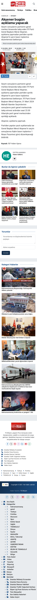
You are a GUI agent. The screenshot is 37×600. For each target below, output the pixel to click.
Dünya (15, 475)
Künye (7, 572)
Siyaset (13, 16)
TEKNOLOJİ (6, 475)
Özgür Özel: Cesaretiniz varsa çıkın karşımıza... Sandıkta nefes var (26, 182)
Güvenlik (12, 552)
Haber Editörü (18, 154)
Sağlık (31, 473)
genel (11, 509)
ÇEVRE (11, 542)
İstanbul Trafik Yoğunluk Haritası (13, 456)
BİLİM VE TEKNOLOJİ (17, 549)
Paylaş (5, 76)
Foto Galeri (9, 557)
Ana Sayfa (8, 502)
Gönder (6, 253)
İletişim (8, 574)
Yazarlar (8, 562)
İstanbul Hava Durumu (10, 452)
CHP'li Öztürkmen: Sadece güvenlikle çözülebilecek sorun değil (10, 182)
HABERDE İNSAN (15, 544)
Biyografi (8, 567)
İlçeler (22, 475)
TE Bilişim (23, 491)
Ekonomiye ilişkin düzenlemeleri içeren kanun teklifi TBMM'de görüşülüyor (26, 200)
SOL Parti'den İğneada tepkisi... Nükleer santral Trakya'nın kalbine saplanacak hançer (9, 200)
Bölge (11, 554)
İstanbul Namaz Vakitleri (10, 454)
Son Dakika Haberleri (9, 463)
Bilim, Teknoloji (14, 537)
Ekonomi (5, 473)
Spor (12, 473)
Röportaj (8, 564)
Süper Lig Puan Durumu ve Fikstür (13, 459)
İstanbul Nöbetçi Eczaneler (11, 450)
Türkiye (20, 10)
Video (7, 559)
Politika (28, 10)
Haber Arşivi (6, 465)
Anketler (8, 569)
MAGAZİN (12, 534)
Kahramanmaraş (8, 10)
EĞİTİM (11, 547)
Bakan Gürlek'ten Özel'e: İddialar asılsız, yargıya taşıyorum (9, 218)
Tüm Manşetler (7, 461)
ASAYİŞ (11, 539)
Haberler (4, 16)
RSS (5, 485)
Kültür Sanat (22, 473)
